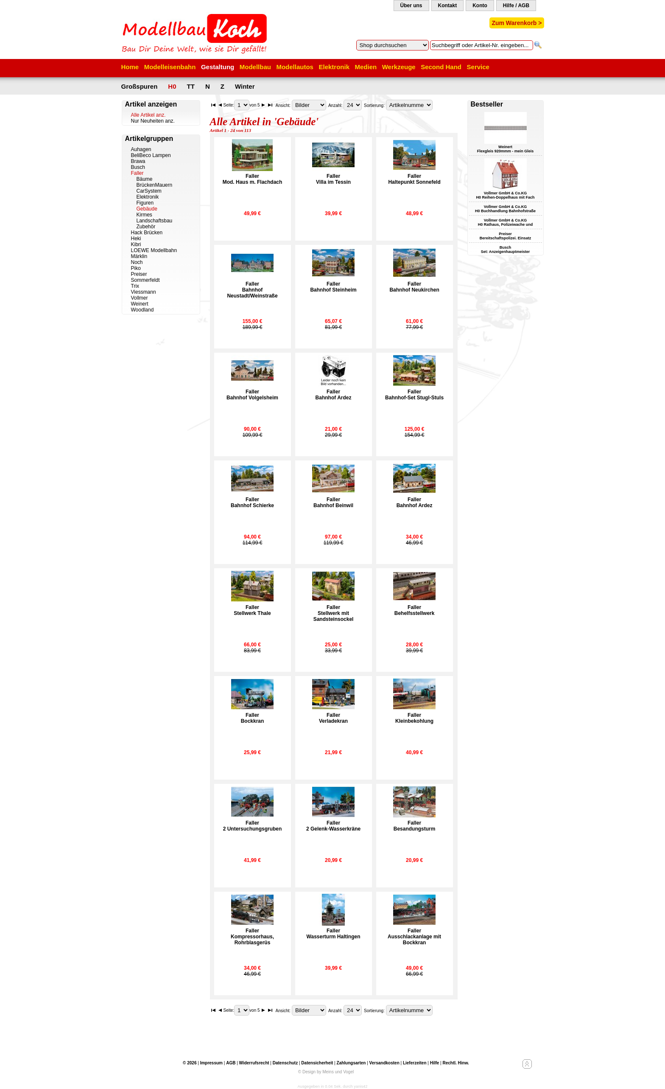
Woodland (142, 310)
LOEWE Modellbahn (154, 250)
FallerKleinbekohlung (414, 718)
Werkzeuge (399, 66)
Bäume (145, 179)
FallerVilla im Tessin (333, 179)
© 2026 (189, 1063)
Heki (136, 238)
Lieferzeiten (415, 1063)
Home (130, 66)
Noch (137, 262)
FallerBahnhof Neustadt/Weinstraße (252, 290)
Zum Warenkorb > (517, 23)
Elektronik (334, 66)
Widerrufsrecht (254, 1063)
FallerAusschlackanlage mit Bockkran (414, 937)
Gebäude (147, 209)
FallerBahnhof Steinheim (333, 287)
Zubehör (146, 227)
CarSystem (149, 191)
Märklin (139, 256)
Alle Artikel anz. (148, 115)
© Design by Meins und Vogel (326, 1071)
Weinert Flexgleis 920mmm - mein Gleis (505, 149)
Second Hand (441, 66)
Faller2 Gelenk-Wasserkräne (333, 826)
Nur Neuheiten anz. (153, 121)
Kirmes (144, 215)
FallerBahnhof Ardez (334, 395)
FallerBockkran (252, 718)
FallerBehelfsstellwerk (414, 610)
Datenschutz (285, 1063)
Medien (366, 66)
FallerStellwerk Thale (252, 610)
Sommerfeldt (145, 280)
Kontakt (447, 5)
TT (191, 86)
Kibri (136, 244)
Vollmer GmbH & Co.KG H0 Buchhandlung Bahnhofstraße (505, 209)
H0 (172, 86)
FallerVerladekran (333, 718)
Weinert (139, 304)
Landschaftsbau (155, 221)
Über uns (411, 5)
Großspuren (139, 86)
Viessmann (143, 292)
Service (478, 66)
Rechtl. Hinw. (455, 1063)
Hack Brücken (147, 233)
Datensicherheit (317, 1063)
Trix (135, 286)
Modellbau (255, 66)
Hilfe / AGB (516, 5)
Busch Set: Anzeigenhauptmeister (505, 249)
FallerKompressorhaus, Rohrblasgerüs (252, 937)
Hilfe (434, 1063)
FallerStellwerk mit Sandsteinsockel (333, 613)
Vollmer (139, 298)
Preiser (139, 274)
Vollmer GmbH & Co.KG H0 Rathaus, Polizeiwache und (505, 222)
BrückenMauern (155, 185)
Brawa (138, 161)
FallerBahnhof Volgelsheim (252, 395)
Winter (245, 86)
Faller (137, 173)
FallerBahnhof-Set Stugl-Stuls (414, 395)
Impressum (211, 1063)
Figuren (145, 203)
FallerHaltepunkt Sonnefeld (414, 179)
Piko (136, 268)
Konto (479, 5)
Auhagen (141, 149)
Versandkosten (384, 1063)
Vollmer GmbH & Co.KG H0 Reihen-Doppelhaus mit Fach (505, 195)
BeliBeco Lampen (151, 155)
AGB (230, 1063)
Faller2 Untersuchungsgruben (252, 826)
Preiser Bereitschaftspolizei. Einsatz (505, 236)
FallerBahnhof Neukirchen (414, 287)
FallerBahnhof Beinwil (333, 502)
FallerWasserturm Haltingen (333, 934)
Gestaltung (217, 66)
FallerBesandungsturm (415, 826)
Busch (138, 167)
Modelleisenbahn (170, 66)
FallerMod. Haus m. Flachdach (252, 179)
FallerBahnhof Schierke (252, 502)
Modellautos (294, 66)
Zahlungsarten (351, 1063)
